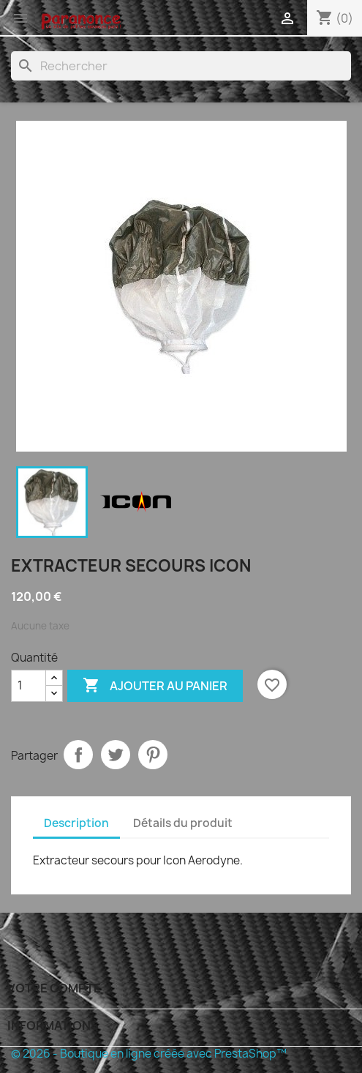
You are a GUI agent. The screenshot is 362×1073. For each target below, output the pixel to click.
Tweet (115, 754)
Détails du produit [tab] (183, 823)
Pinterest (152, 754)
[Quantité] (28, 686)
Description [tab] (76, 823)
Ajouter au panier (155, 685)
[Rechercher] (181, 66)
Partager (78, 754)
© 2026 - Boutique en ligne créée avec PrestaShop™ (149, 1053)
